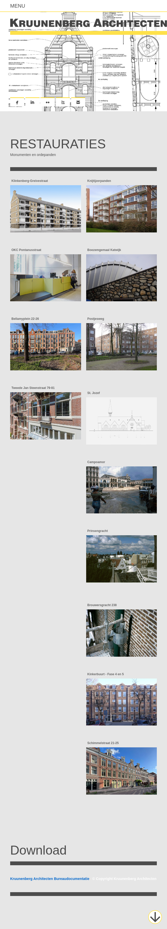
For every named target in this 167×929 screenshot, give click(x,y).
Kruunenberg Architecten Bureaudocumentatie (83, 879)
